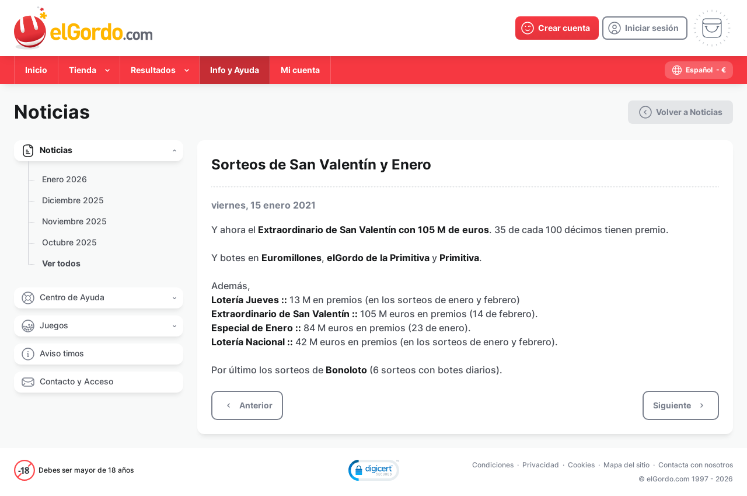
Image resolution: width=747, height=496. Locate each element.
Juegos (54, 325)
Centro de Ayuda (72, 297)
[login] (644, 28)
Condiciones (493, 464)
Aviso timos (62, 353)
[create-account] (557, 28)
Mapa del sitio (626, 464)
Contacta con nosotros (695, 464)
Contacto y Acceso (76, 381)
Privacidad (540, 464)
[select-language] (699, 70)
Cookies (581, 464)
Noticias (56, 150)
